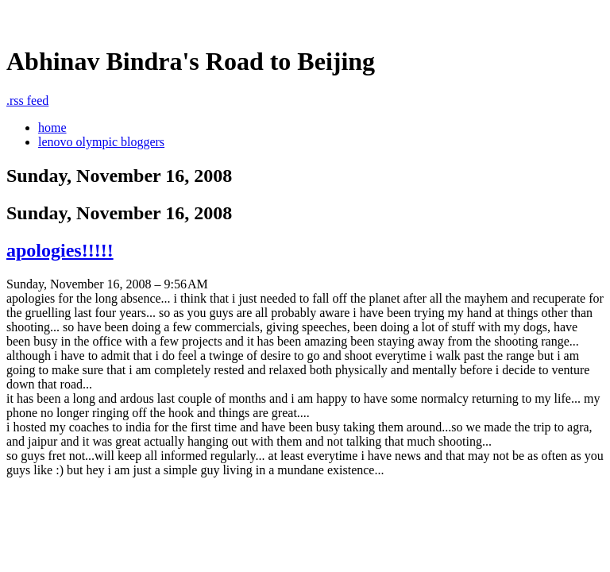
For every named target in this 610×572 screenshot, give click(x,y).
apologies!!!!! (60, 250)
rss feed (27, 100)
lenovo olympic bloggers (101, 142)
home (52, 127)
